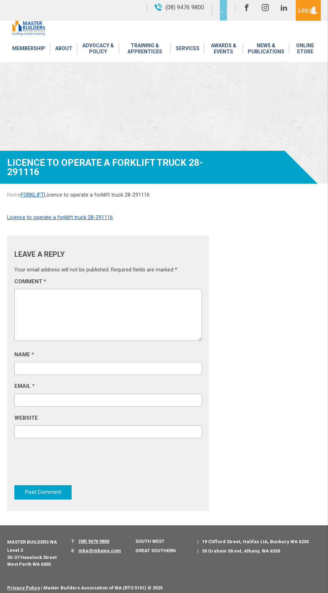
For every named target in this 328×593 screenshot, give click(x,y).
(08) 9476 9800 (93, 536)
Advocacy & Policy (96, 52)
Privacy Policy (23, 582)
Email (24, 386)
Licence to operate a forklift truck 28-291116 (60, 217)
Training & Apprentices (144, 52)
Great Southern (155, 545)
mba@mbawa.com (99, 545)
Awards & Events (222, 52)
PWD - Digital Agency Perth (195, 582)
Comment (30, 281)
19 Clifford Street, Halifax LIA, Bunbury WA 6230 (255, 536)
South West (149, 536)
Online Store (305, 52)
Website (26, 418)
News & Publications (265, 52)
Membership (28, 52)
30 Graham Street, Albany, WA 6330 (241, 545)
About (62, 52)
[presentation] (68, 463)
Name (24, 354)
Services (186, 52)
